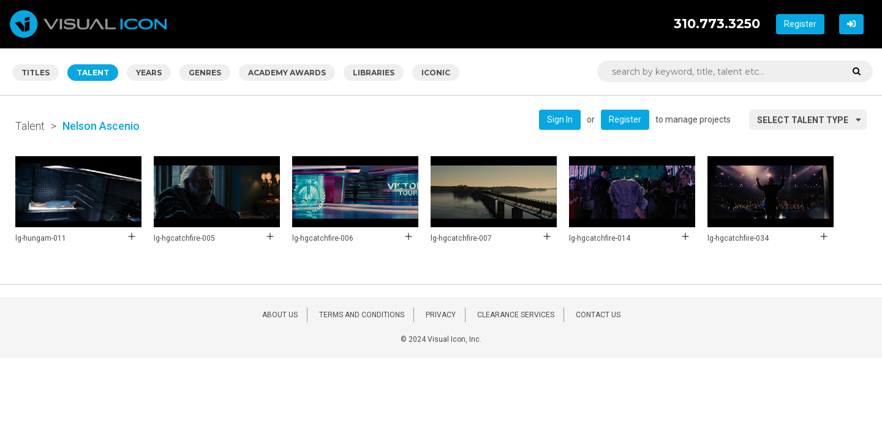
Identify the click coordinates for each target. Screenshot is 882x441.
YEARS (149, 72)
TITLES (35, 72)
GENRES (205, 72)
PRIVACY (441, 315)
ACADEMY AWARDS (287, 72)
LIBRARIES (373, 72)
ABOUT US (280, 315)
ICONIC (435, 72)
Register (800, 24)
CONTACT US (598, 315)
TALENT (93, 72)
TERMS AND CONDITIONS (361, 315)
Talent (30, 125)
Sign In (560, 119)
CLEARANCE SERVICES (515, 315)
